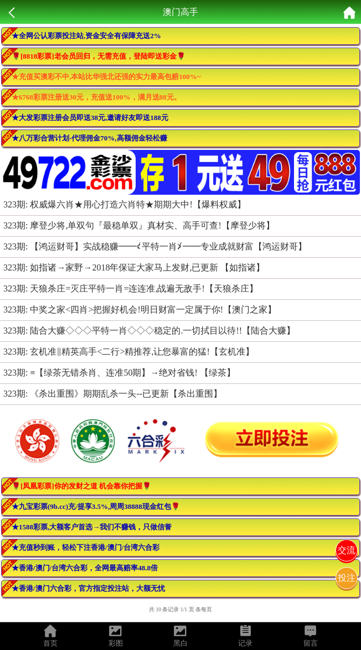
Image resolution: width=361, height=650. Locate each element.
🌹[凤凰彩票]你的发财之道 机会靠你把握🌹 (81, 486)
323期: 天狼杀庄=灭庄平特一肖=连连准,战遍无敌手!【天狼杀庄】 (130, 288)
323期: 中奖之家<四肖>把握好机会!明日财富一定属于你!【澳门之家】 (139, 309)
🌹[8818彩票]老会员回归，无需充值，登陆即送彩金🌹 (98, 56)
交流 (346, 550)
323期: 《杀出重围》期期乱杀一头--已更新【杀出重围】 (112, 393)
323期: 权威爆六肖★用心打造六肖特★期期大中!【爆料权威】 (124, 204)
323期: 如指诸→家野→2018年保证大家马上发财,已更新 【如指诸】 (134, 267)
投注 (346, 578)
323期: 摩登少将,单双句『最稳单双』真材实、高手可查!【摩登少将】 (139, 225)
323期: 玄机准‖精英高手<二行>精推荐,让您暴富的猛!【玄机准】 (128, 351)
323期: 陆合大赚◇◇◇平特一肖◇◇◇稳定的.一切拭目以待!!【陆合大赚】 (149, 330)
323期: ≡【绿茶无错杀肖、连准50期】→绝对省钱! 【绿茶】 (119, 372)
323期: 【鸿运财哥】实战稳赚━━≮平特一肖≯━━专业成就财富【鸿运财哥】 (155, 246)
